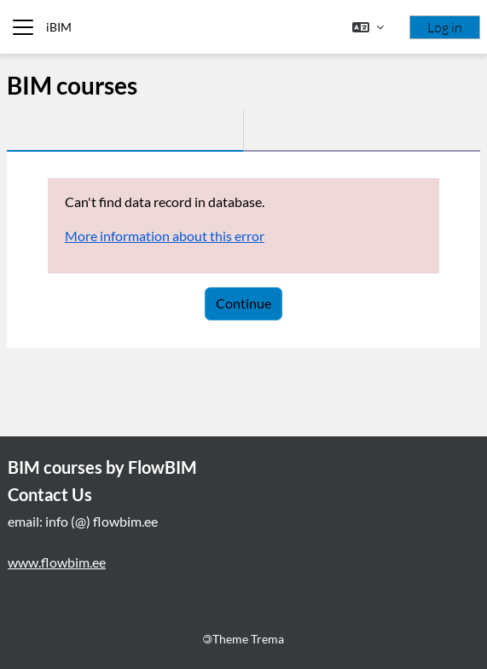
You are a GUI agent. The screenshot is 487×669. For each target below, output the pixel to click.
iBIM (59, 26)
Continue (243, 303)
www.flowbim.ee (57, 562)
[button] (368, 27)
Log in (444, 27)
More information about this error (164, 236)
